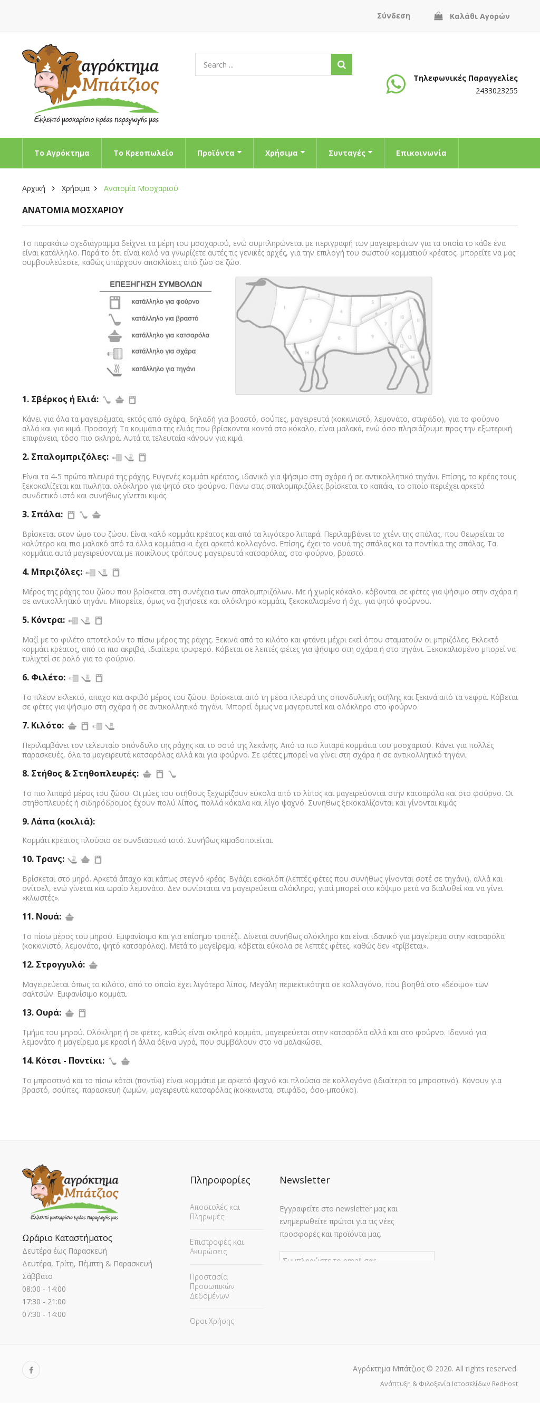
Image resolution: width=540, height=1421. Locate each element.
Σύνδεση (393, 16)
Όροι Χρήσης (212, 1318)
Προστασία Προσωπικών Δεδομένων (212, 1283)
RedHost (505, 1401)
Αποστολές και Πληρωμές (215, 1209)
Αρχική (33, 188)
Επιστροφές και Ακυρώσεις (217, 1244)
